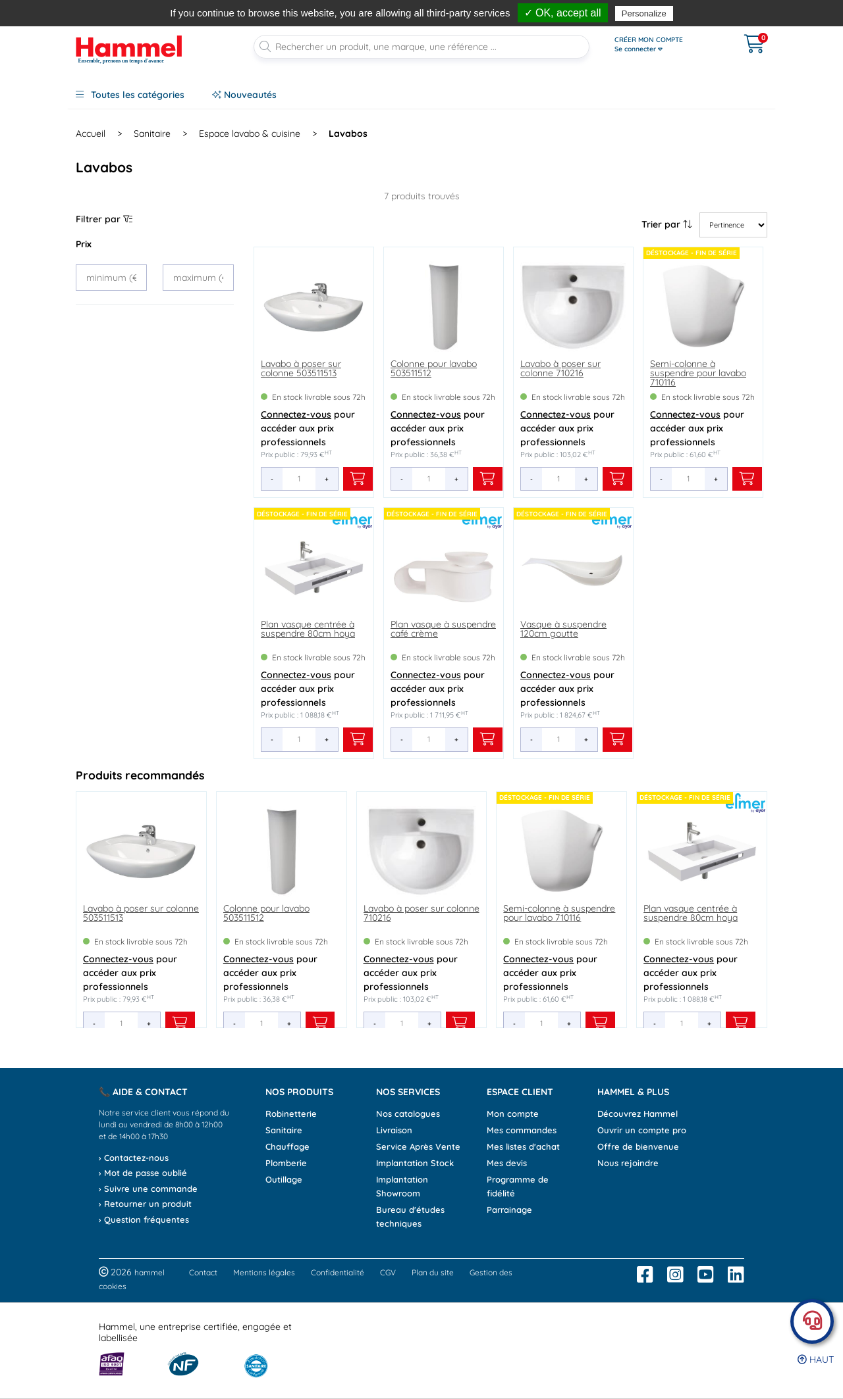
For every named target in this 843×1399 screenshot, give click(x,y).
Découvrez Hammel (637, 1113)
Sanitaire (283, 1130)
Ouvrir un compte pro (641, 1130)
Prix (84, 244)
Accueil (90, 133)
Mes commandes (522, 1130)
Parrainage (509, 1209)
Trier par (666, 224)
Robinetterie (291, 1113)
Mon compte (513, 1113)
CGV (388, 1272)
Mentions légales (264, 1272)
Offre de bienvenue (638, 1146)
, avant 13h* (403, 8)
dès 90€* (515, 8)
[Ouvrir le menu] (666, 45)
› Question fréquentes (144, 1219)
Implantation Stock (415, 1163)
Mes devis (507, 1163)
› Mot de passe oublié (143, 1172)
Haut (816, 1359)
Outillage (283, 1179)
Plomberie (286, 1163)
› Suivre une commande (148, 1188)
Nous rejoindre (628, 1163)
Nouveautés (244, 95)
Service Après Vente (418, 1146)
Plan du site (433, 1272)
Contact (203, 1272)
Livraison (394, 1130)
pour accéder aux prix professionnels (308, 428)
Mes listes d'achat (523, 1146)
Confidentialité (337, 1272)
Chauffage (287, 1146)
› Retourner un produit (145, 1203)
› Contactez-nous (134, 1157)
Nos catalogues (408, 1113)
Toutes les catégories (130, 95)
